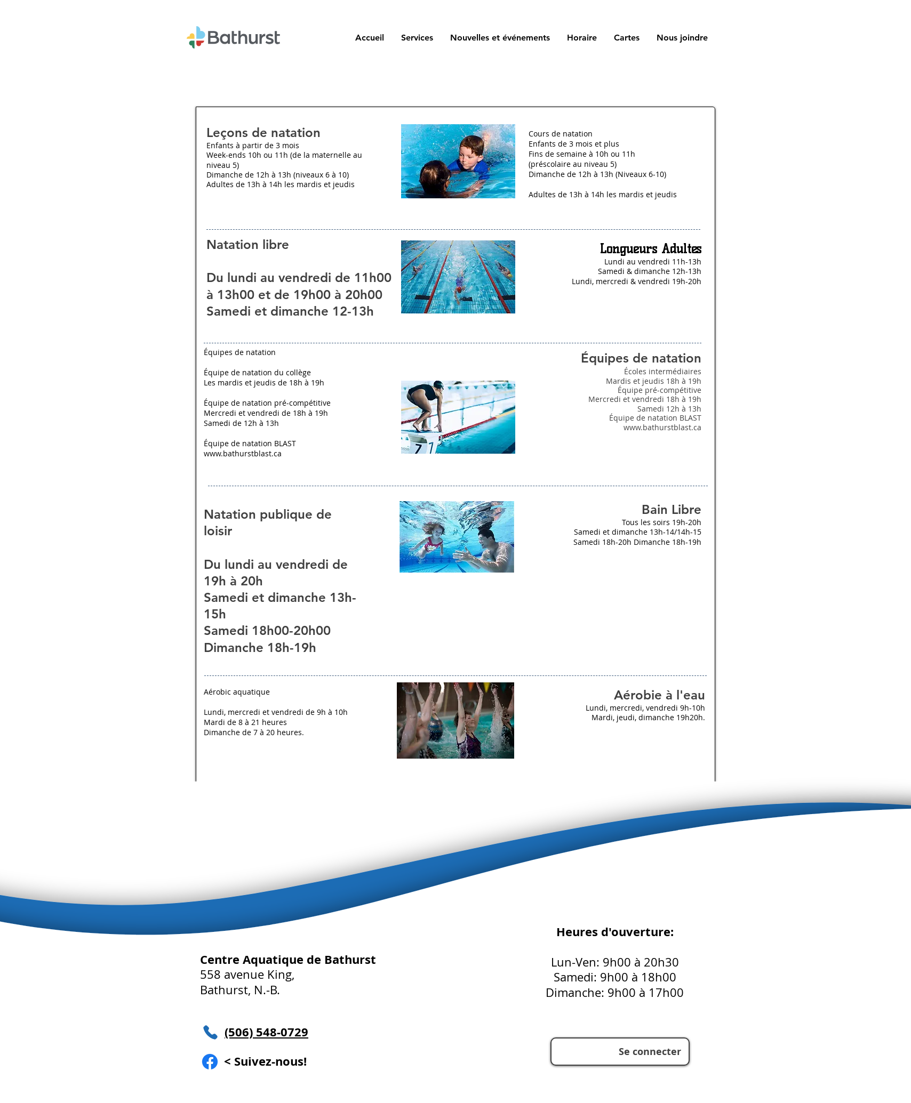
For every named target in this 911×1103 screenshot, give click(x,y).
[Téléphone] (210, 1032)
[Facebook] (209, 1061)
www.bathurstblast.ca (662, 427)
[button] (626, 38)
